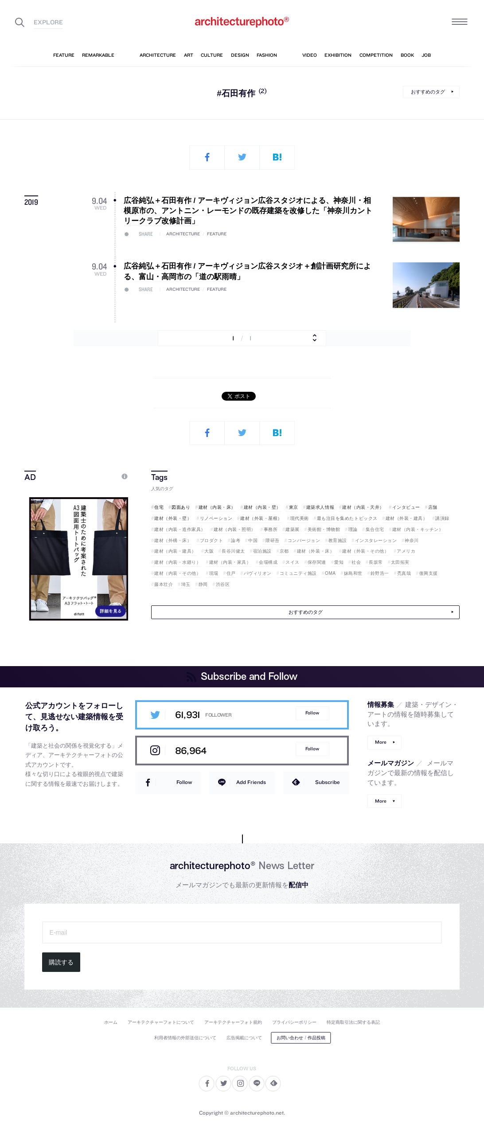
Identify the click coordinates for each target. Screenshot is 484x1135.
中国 (253, 540)
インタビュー (406, 507)
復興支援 (428, 573)
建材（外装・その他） (365, 551)
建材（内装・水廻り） (177, 562)
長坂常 (376, 562)
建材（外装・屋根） (261, 518)
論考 (235, 540)
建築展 (292, 529)
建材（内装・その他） (177, 573)
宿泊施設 (262, 551)
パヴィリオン (258, 573)
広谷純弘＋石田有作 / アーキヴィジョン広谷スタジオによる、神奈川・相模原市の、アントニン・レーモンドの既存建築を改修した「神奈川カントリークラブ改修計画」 (248, 211)
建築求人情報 (320, 507)
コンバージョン (304, 540)
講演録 (442, 518)
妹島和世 (353, 573)
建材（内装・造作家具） (180, 529)
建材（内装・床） (217, 507)
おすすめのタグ (428, 91)
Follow (312, 713)
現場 (214, 573)
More (380, 742)
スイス (292, 562)
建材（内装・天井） (363, 507)
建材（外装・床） (315, 551)
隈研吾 (272, 540)
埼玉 (186, 584)
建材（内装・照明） (235, 529)
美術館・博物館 (324, 529)
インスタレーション (376, 540)
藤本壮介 (163, 584)
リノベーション (216, 518)
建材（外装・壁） (172, 518)
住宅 (159, 507)
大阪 (209, 551)
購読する (61, 962)
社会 (356, 562)
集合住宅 (375, 529)
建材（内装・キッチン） (418, 529)
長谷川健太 (233, 551)
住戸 (231, 573)
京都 (284, 551)
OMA (330, 573)
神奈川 (412, 540)
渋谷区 (223, 584)
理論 (353, 529)
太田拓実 (400, 562)
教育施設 (337, 540)
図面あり (181, 507)
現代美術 (299, 518)
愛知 (338, 562)
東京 (293, 507)
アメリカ (406, 551)
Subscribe (327, 782)
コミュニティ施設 (298, 573)
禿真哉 (404, 573)
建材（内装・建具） (175, 551)
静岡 (203, 584)
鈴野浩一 (380, 573)
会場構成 (268, 562)
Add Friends (251, 782)
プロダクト (211, 540)
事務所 (271, 529)
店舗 (432, 507)
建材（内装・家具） (230, 562)
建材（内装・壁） (262, 507)
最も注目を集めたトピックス (347, 518)
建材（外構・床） (172, 540)
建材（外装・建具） (407, 518)
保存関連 (317, 562)
